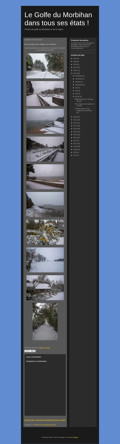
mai (76, 91)
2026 (75, 58)
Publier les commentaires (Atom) (45, 425)
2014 (75, 135)
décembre (78, 76)
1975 (75, 152)
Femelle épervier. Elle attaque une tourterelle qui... (83, 110)
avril (76, 94)
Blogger (75, 437)
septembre (79, 85)
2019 (75, 120)
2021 (75, 73)
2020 (75, 117)
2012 (75, 140)
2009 (75, 149)
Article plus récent (32, 420)
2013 (75, 137)
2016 (75, 129)
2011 (75, 143)
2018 (75, 123)
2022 (75, 70)
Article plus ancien (57, 420)
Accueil (44, 420)
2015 (75, 132)
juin (76, 88)
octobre (78, 82)
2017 (75, 126)
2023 (75, 67)
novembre (78, 79)
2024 (75, 64)
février (77, 96)
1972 (75, 155)
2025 (75, 61)
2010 (75, 146)
